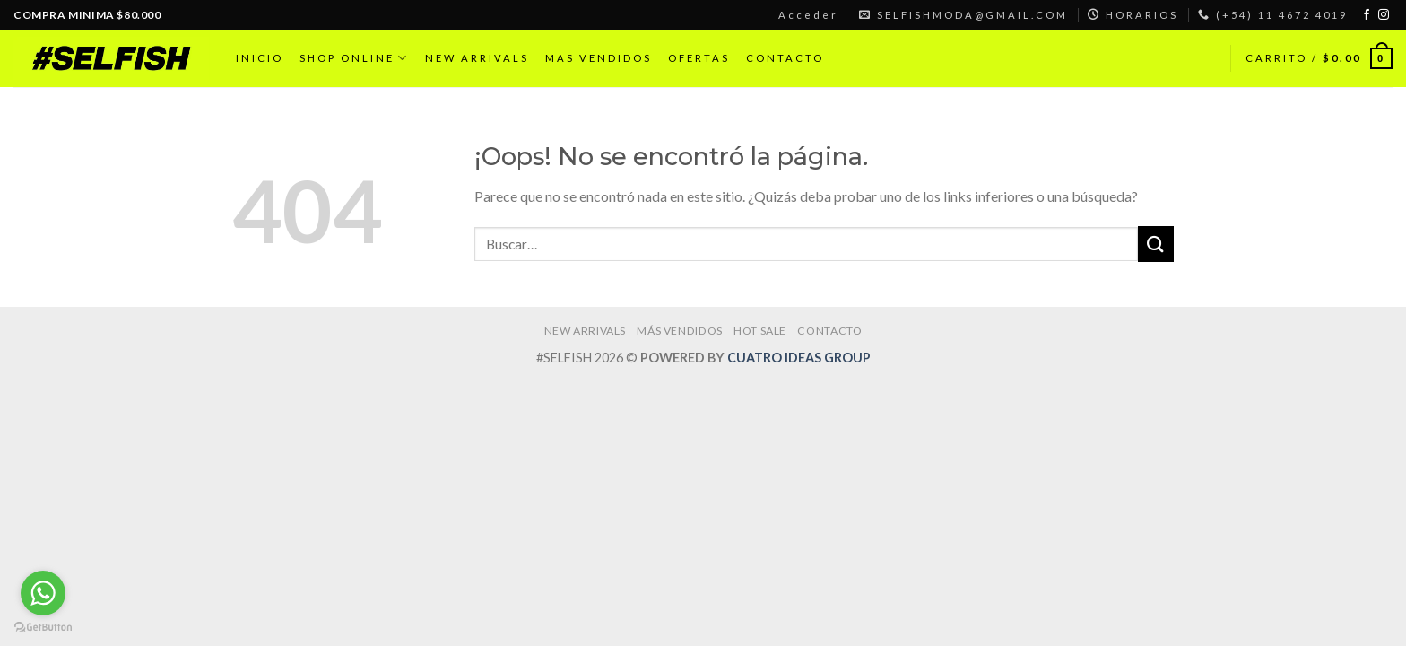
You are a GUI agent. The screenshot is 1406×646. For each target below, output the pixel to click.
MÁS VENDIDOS (679, 330)
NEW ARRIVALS (477, 58)
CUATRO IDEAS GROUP (799, 357)
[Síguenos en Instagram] (1383, 15)
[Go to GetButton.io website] (43, 627)
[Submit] (1156, 243)
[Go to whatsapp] (43, 593)
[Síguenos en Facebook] (1366, 15)
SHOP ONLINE (354, 57)
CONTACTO (785, 58)
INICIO (259, 58)
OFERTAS (699, 58)
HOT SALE (759, 330)
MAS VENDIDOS (598, 58)
